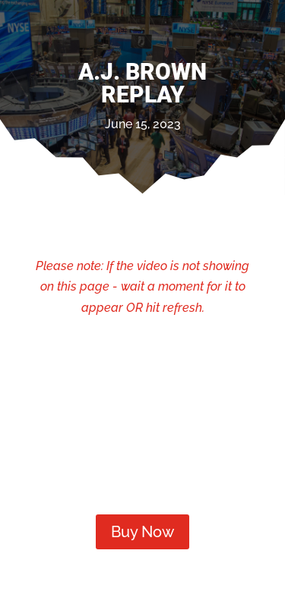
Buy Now (142, 532)
